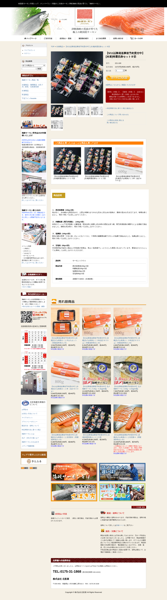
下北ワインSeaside (29, 98)
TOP (52, 47)
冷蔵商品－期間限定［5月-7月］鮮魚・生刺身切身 (32, 86)
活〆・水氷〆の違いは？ (30, 438)
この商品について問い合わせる (118, 114)
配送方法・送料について (30, 426)
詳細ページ (120, 525)
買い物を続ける (112, 123)
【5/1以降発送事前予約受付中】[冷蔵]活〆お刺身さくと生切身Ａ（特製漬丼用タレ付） (127, 437)
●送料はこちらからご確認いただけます (121, 85)
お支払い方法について (29, 413)
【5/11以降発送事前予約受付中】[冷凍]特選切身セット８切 (87, 47)
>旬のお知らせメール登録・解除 (33, 306)
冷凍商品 (59, 47)
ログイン (27, 53)
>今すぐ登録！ (27, 287)
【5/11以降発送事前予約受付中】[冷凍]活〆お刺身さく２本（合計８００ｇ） (65, 388)
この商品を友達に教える (115, 120)
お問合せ (25, 409)
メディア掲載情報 (28, 446)
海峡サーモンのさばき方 (30, 442)
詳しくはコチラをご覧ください (33, 200)
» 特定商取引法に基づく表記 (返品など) (119, 108)
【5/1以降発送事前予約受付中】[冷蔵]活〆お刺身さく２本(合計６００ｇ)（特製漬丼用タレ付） (127, 340)
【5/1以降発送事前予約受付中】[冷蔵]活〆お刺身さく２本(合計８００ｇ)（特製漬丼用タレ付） (95, 340)
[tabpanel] (77, 77)
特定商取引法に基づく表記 (31, 430)
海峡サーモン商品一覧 (30, 80)
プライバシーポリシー (29, 422)
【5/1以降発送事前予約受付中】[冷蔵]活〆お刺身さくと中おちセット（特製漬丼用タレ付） (64, 340)
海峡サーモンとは (28, 434)
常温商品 (25, 95)
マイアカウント (29, 50)
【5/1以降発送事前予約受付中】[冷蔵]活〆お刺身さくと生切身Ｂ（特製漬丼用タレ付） (65, 437)
